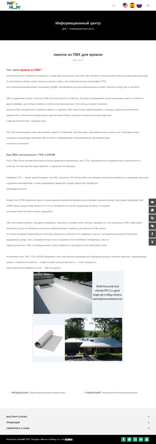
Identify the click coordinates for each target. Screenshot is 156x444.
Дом (64, 28)
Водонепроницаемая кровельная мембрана (38, 394)
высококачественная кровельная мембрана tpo (111, 394)
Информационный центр (81, 28)
